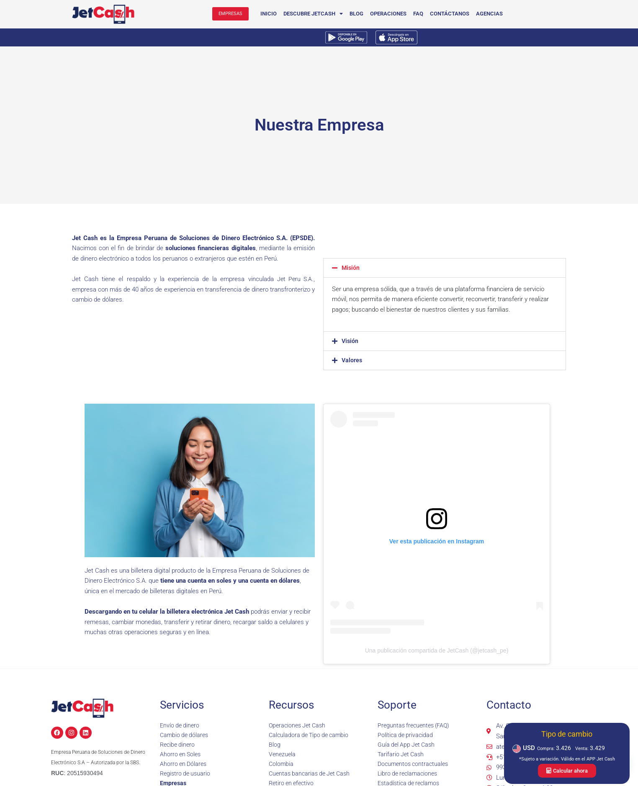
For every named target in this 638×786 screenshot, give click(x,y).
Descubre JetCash (314, 14)
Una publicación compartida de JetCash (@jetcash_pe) (437, 650)
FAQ (419, 13)
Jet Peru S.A (293, 279)
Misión (351, 267)
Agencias (490, 13)
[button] (445, 268)
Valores (352, 360)
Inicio (269, 13)
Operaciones (389, 13)
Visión (350, 341)
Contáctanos (450, 13)
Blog (357, 13)
